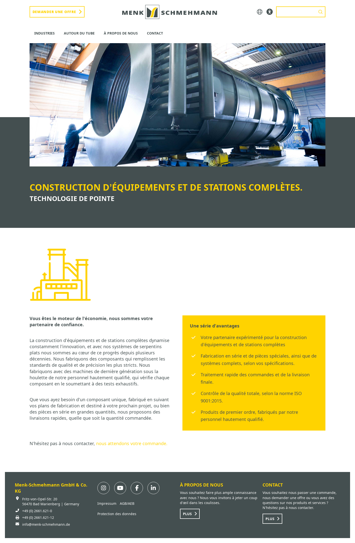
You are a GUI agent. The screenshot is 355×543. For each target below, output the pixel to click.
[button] (260, 12)
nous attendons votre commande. (131, 443)
